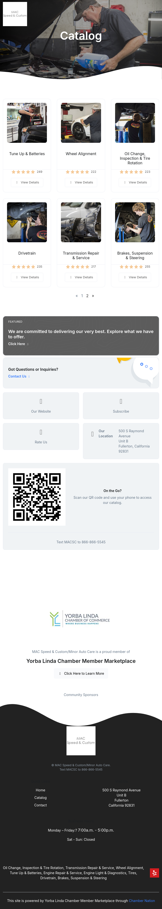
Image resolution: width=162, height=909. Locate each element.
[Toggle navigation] (154, 14)
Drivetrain (27, 253)
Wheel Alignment (81, 154)
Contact (40, 805)
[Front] (16, 14)
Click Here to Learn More (81, 673)
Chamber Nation (142, 901)
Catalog (40, 797)
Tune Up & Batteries (27, 154)
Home (40, 790)
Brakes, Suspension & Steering (135, 255)
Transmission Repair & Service (81, 255)
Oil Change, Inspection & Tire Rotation (135, 158)
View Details (27, 182)
